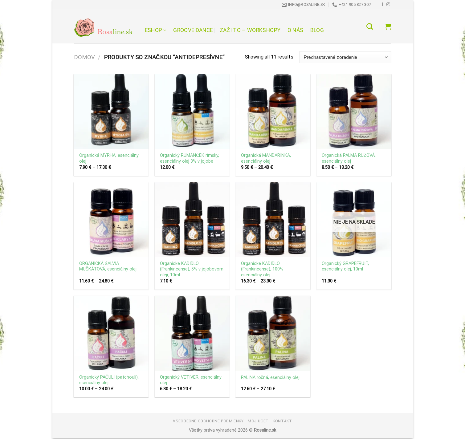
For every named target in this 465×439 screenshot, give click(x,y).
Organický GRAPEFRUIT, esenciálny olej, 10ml (345, 266)
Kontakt (282, 421)
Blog (317, 30)
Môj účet (258, 421)
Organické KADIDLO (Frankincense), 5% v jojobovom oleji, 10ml (191, 269)
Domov (84, 57)
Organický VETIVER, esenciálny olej (191, 380)
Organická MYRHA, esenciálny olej (109, 158)
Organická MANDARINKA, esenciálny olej (266, 158)
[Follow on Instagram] (388, 4)
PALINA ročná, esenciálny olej (270, 377)
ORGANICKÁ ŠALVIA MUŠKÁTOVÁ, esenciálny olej (108, 266)
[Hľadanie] (369, 26)
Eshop (155, 30)
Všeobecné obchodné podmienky (208, 421)
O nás (296, 30)
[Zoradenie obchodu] (345, 57)
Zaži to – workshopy (250, 30)
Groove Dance (193, 30)
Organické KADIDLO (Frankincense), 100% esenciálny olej (262, 269)
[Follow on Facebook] (382, 4)
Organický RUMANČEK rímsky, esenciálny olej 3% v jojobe (189, 158)
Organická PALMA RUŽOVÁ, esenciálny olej (349, 158)
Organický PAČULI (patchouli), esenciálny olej (109, 380)
